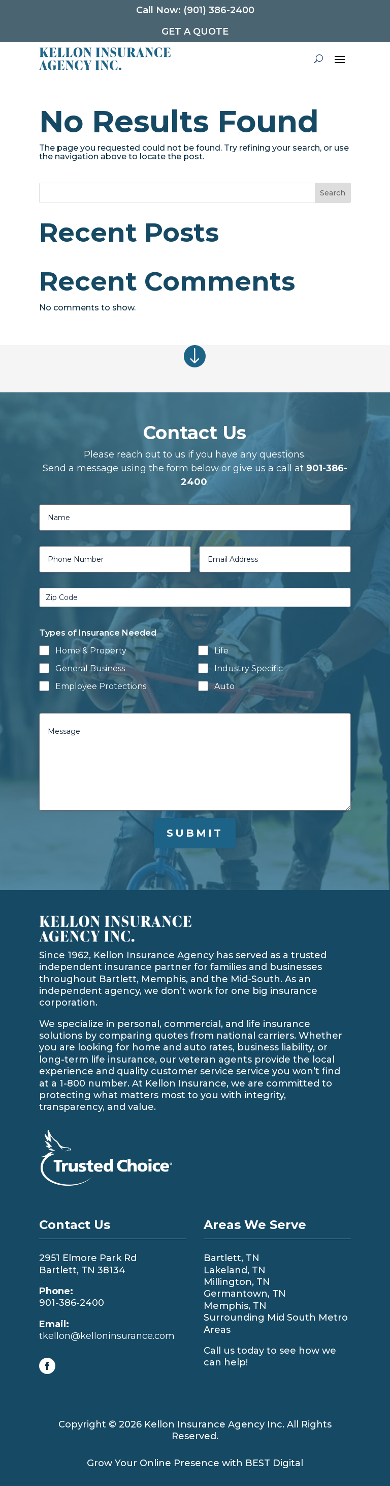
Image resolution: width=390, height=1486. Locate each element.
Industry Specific (248, 668)
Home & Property (90, 650)
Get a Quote (195, 31)
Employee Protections (100, 686)
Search (332, 192)
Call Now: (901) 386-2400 (195, 10)
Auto (224, 686)
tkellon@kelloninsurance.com (107, 1335)
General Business (90, 668)
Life (221, 650)
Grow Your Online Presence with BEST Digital (195, 1463)
